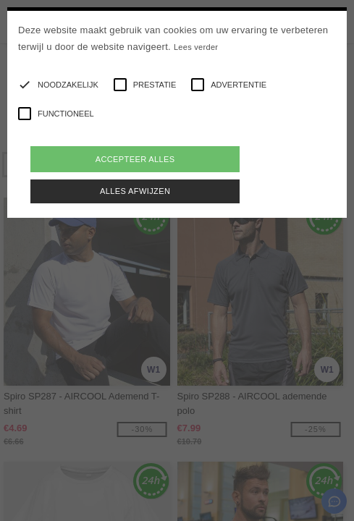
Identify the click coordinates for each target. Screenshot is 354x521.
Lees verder (196, 47)
